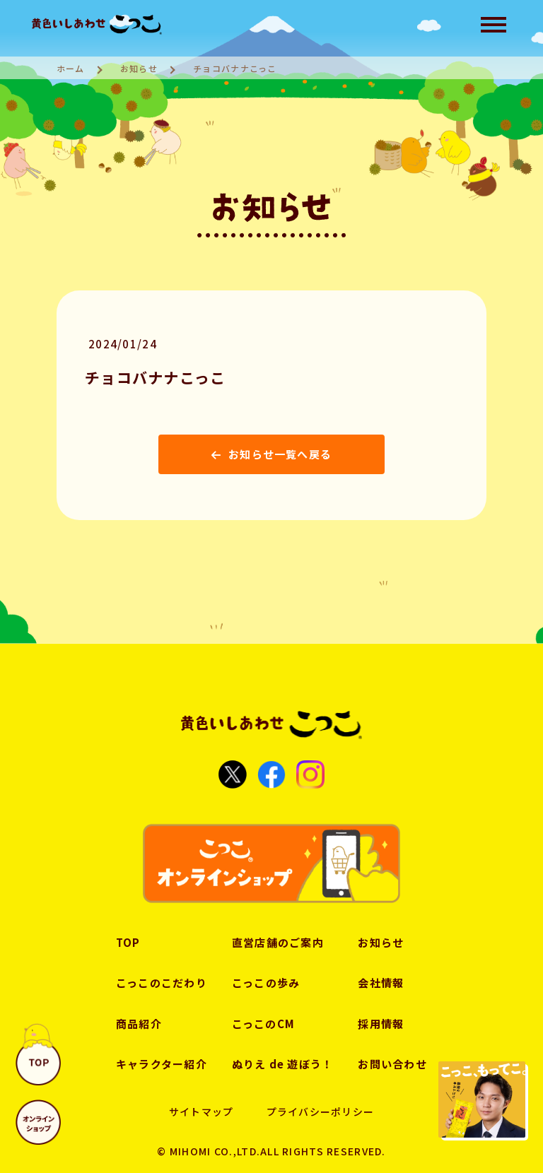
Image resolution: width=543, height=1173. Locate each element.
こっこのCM (264, 1023)
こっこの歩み (266, 982)
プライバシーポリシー (320, 1111)
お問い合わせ (393, 1063)
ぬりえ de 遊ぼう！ (283, 1063)
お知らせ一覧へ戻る (271, 454)
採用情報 (381, 1023)
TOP (127, 942)
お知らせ (139, 68)
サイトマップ (201, 1111)
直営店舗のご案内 (278, 942)
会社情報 (381, 982)
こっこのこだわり (160, 982)
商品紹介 (138, 1023)
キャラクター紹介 (160, 1063)
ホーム (71, 68)
